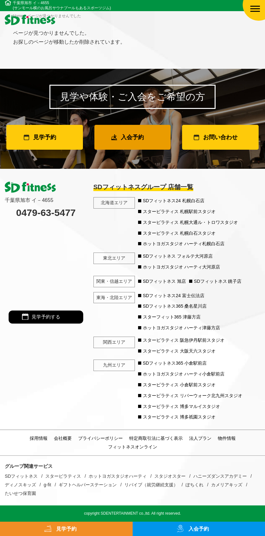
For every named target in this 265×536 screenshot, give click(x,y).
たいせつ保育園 (20, 493)
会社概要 (63, 438)
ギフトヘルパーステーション (88, 484)
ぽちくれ (194, 484)
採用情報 (39, 438)
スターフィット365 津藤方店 (172, 316)
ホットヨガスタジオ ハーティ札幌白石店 (184, 243)
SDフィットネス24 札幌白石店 (173, 200)
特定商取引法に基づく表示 (156, 438)
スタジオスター (170, 476)
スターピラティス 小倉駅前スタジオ (179, 384)
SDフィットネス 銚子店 (217, 281)
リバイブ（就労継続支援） (151, 484)
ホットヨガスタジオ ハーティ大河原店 (181, 266)
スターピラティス (63, 476)
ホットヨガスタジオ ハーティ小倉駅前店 (184, 373)
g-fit (47, 484)
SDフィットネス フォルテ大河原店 (178, 256)
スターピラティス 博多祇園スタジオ (179, 416)
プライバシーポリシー (100, 438)
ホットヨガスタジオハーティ (118, 476)
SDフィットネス (21, 476)
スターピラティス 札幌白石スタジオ (179, 233)
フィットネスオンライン (132, 446)
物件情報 (227, 438)
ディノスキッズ (20, 484)
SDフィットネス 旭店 (164, 281)
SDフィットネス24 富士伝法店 (173, 295)
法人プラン (200, 438)
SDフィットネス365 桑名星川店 (175, 306)
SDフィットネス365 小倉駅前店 (175, 363)
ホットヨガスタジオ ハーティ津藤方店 (181, 327)
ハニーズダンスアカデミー (220, 476)
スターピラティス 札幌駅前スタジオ (179, 211)
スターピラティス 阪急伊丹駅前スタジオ (184, 340)
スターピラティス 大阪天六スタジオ (179, 351)
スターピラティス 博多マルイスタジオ (181, 406)
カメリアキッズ (226, 484)
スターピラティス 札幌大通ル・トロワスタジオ (190, 222)
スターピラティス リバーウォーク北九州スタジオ (192, 395)
